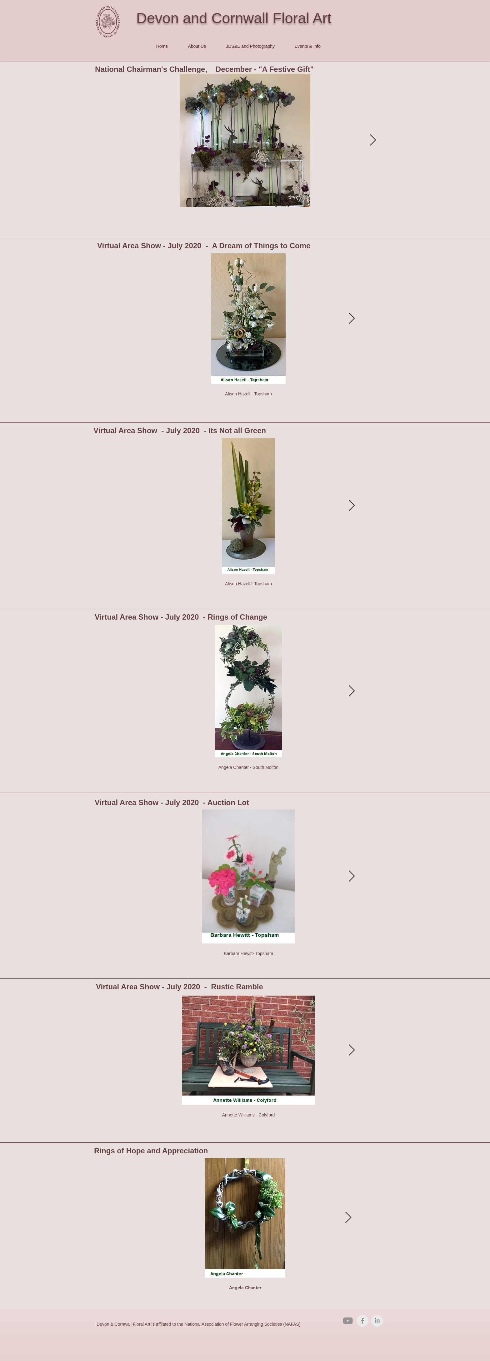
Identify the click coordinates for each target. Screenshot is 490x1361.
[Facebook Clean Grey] (362, 1321)
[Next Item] (373, 140)
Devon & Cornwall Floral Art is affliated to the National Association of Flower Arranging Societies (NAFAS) (199, 1324)
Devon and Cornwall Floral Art (233, 18)
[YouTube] (348, 1321)
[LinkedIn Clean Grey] (377, 1321)
